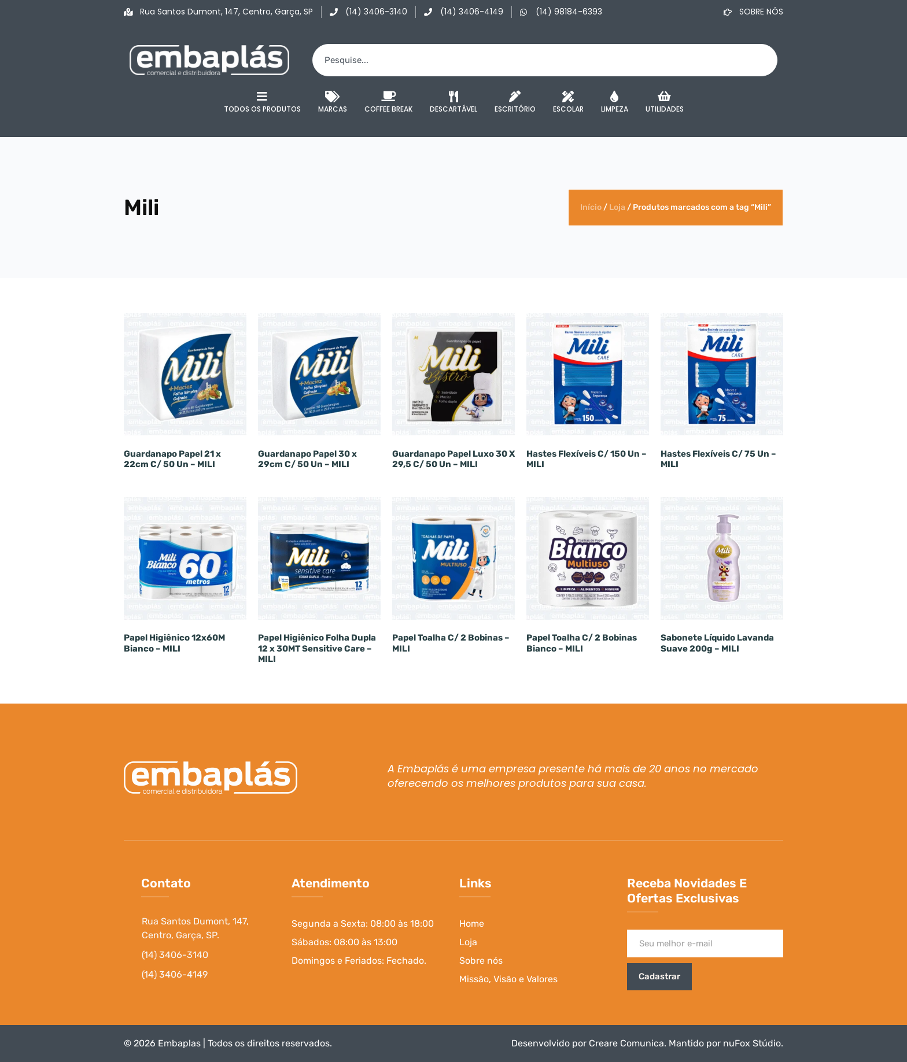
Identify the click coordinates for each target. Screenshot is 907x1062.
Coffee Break (388, 102)
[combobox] (544, 60)
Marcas (332, 102)
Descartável (453, 102)
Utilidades (665, 102)
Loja (617, 207)
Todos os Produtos (262, 102)
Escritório (515, 102)
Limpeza (614, 102)
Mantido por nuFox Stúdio (725, 1043)
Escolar (568, 102)
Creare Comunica (626, 1043)
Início (591, 207)
